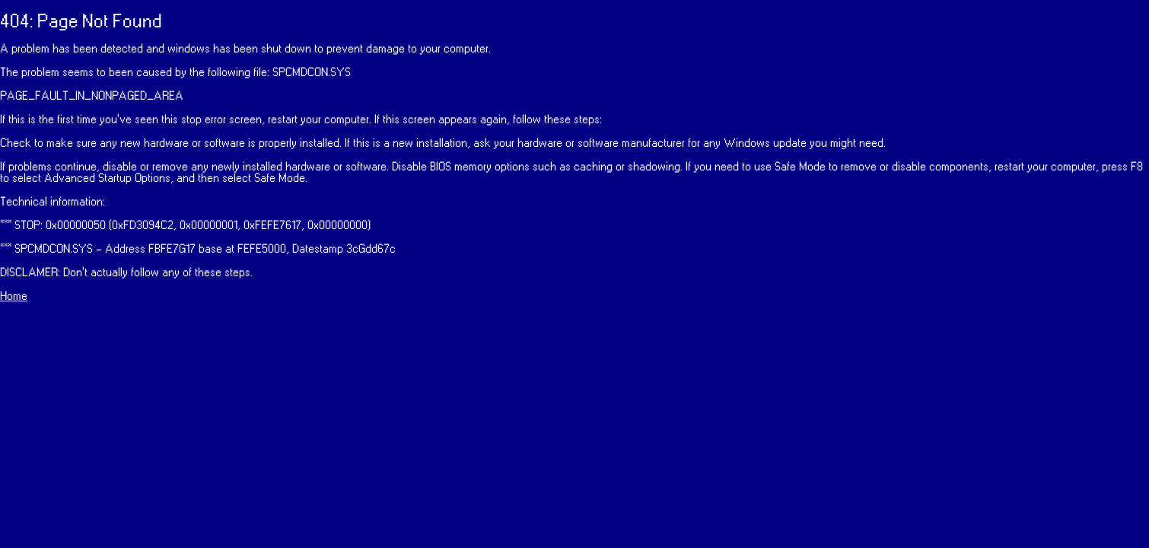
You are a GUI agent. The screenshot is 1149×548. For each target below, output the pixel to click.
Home (13, 296)
